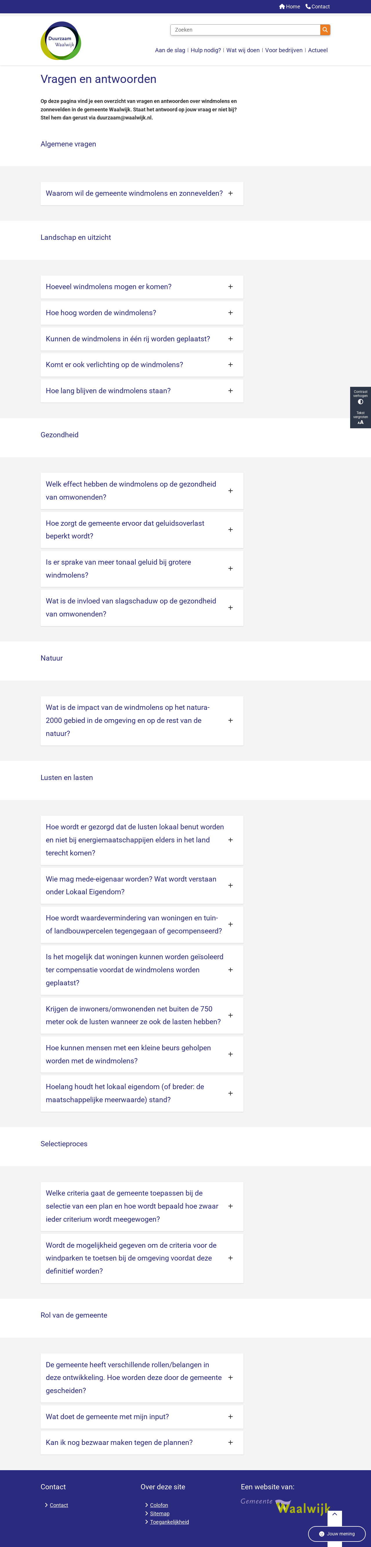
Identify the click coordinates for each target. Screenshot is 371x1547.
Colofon (159, 1505)
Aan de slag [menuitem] (170, 50)
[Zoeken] (246, 30)
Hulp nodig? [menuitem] (206, 50)
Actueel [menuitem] (318, 50)
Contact (59, 1505)
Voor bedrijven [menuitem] (284, 50)
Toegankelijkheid (169, 1522)
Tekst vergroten (360, 418)
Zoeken (325, 29)
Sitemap (160, 1513)
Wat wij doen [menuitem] (243, 50)
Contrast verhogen (360, 397)
